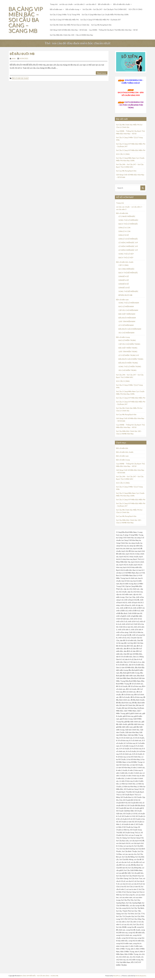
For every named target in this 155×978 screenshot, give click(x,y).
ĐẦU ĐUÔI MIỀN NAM (127, 318)
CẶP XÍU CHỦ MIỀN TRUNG (129, 344)
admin (13, 58)
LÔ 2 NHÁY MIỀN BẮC (127, 216)
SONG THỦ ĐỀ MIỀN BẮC (128, 291)
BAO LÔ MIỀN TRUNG (127, 340)
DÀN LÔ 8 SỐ (124, 235)
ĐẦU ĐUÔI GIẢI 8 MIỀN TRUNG (131, 359)
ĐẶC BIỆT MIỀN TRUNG (128, 348)
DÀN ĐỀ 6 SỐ (124, 280)
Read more (101, 73)
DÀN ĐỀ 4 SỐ (124, 276)
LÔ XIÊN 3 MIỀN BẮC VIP (128, 246)
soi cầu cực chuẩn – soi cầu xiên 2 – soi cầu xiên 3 (77, 4)
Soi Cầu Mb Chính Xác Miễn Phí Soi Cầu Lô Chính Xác (69, 25)
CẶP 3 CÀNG (124, 265)
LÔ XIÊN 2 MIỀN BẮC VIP (128, 243)
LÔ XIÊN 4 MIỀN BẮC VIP (128, 250)
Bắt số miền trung (72, 9)
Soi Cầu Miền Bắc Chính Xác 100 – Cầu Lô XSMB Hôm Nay (71, 35)
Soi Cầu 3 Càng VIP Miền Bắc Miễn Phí (64, 20)
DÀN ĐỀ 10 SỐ (124, 288)
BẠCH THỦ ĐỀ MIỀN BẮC (128, 273)
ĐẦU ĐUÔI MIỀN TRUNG (128, 363)
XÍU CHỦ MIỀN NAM (126, 333)
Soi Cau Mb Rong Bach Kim (101, 25)
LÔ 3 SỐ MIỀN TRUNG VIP (129, 355)
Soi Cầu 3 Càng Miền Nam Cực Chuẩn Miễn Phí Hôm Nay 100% (105, 15)
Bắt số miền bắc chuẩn (121, 4)
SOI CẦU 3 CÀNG (135, 9)
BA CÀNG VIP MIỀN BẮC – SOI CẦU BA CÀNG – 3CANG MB (25, 20)
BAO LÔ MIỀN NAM (126, 306)
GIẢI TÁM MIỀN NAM (127, 321)
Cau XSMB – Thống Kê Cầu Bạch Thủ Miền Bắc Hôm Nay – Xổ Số (113, 30)
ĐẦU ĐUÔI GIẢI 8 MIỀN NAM (130, 329)
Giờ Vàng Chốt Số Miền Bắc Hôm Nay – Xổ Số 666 (68, 30)
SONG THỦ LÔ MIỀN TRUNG (130, 366)
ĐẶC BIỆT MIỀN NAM (127, 314)
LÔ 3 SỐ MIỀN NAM (126, 325)
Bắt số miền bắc (104, 4)
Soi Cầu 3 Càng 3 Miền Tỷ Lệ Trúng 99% (65, 15)
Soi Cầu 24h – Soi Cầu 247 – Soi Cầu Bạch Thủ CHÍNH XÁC (105, 9)
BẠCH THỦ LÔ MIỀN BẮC (128, 224)
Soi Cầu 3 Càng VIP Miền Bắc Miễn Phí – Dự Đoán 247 (100, 20)
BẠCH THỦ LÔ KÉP (126, 257)
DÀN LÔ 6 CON (124, 228)
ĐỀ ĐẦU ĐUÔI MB (22, 53)
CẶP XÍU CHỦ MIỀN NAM (128, 310)
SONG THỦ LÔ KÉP (126, 254)
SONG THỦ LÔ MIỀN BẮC (128, 220)
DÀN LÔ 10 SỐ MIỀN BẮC (128, 239)
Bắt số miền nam (56, 9)
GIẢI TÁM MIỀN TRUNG (128, 351)
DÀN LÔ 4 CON (124, 231)
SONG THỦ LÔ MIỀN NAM (129, 303)
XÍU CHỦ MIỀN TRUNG (127, 370)
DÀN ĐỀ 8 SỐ (124, 284)
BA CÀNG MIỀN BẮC (127, 269)
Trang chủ (54, 4)
